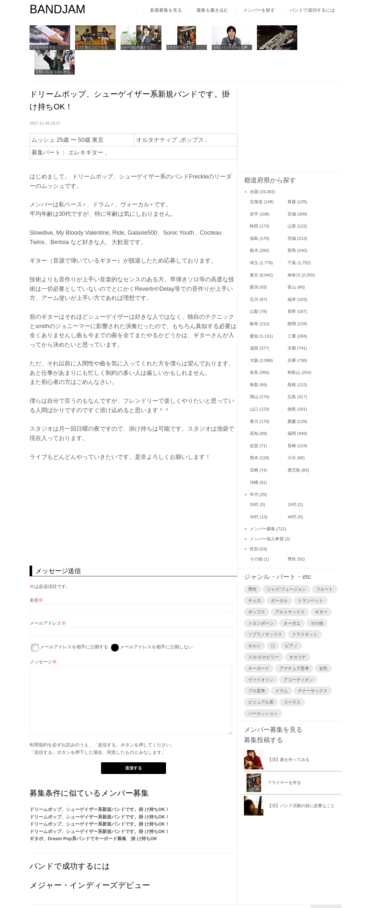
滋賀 (254, 323)
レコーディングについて (273, 47)
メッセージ (41, 636)
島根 (292, 359)
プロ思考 (256, 666)
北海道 (256, 176)
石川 (254, 274)
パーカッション (263, 688)
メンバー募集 (262, 503)
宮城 (292, 189)
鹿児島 (294, 445)
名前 (34, 575)
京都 (292, 323)
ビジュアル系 (261, 677)
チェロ (254, 575)
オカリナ (297, 632)
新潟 (254, 262)
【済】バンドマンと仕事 (228, 47)
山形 (292, 201)
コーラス (292, 677)
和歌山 (294, 347)
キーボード (258, 643)
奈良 (254, 347)
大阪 (254, 335)
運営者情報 (115, 889)
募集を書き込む (212, 10)
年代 (254, 469)
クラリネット (304, 609)
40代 (292, 491)
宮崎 (254, 445)
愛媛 (292, 396)
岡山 (254, 372)
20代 (254, 479)
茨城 (292, 213)
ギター (321, 587)
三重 (292, 311)
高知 (254, 408)
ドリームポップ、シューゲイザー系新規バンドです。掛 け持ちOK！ (100, 784)
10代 (292, 479)
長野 (292, 286)
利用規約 (39, 719)
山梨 (254, 286)
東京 (254, 250)
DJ (273, 620)
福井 (292, 274)
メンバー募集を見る (273, 704)
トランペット (310, 575)
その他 (256, 534)
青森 (292, 176)
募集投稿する (263, 714)
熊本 (254, 433)
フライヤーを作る (178, 47)
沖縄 (254, 457)
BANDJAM (57, 9)
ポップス (256, 587)
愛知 (254, 311)
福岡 (292, 408)
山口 (254, 384)
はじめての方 (43, 889)
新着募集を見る (166, 10)
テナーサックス (312, 666)
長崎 (292, 420)
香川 (254, 396)
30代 (254, 491)
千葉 (292, 237)
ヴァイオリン (261, 654)
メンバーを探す (259, 10)
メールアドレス (45, 598)
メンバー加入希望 (267, 513)
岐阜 (254, 298)
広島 (292, 372)
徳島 (292, 384)
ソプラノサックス (265, 609)
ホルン (254, 620)
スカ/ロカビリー (263, 632)
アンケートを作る (43, 47)
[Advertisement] (133, 488)
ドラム (281, 666)
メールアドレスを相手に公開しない (156, 621)
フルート (324, 564)
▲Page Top (326, 885)
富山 (292, 262)
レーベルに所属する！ (136, 47)
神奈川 (294, 250)
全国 (254, 166)
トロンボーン (261, 598)
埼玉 (254, 237)
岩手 (254, 189)
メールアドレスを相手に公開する (74, 621)
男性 (292, 534)
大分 (292, 433)
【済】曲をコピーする (91, 47)
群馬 (292, 225)
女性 (323, 643)
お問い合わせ (201, 889)
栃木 (254, 225)
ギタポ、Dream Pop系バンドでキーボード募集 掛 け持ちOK (93, 813)
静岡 (292, 298)
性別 (254, 523)
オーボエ (292, 598)
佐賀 (254, 420)
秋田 (254, 201)
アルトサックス (290, 587)
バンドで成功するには (312, 10)
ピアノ (291, 620)
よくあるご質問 (157, 889)
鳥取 (254, 359)
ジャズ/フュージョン (286, 564)
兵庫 (292, 335)
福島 (254, 213)
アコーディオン (298, 654)
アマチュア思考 (294, 643)
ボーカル (279, 575)
